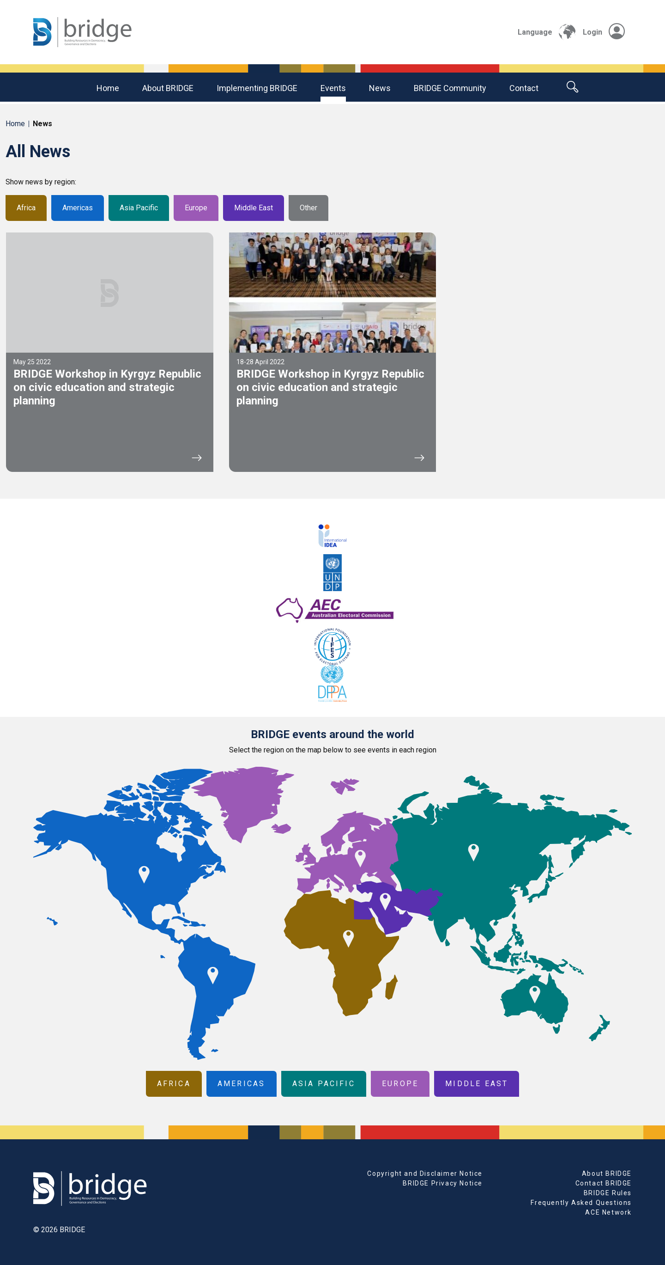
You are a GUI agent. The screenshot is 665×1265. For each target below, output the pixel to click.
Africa (26, 207)
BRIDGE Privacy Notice (443, 1183)
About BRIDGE (167, 88)
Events (333, 88)
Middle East (253, 207)
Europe (196, 207)
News (380, 88)
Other (308, 207)
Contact (523, 88)
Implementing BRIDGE (257, 88)
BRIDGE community (450, 88)
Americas (77, 207)
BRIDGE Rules (608, 1193)
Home (108, 88)
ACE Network (608, 1212)
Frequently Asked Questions (581, 1202)
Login (604, 32)
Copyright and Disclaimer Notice (425, 1173)
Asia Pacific (139, 207)
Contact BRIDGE (603, 1183)
